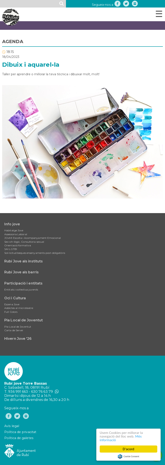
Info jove (12, 224)
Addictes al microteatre (18, 308)
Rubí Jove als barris (21, 272)
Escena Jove (11, 304)
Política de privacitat (20, 432)
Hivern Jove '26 (18, 339)
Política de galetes (18, 438)
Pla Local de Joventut (23, 320)
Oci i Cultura (15, 298)
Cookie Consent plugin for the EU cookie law (128, 456)
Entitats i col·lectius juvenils (21, 289)
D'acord (128, 449)
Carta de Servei (13, 330)
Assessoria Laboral (15, 234)
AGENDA (12, 41)
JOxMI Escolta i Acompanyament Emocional (32, 237)
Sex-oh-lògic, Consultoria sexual (24, 241)
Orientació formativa (17, 245)
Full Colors (10, 311)
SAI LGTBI (10, 249)
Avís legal (11, 426)
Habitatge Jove (13, 230)
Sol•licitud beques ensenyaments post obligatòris (34, 252)
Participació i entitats (23, 283)
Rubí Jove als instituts (23, 261)
